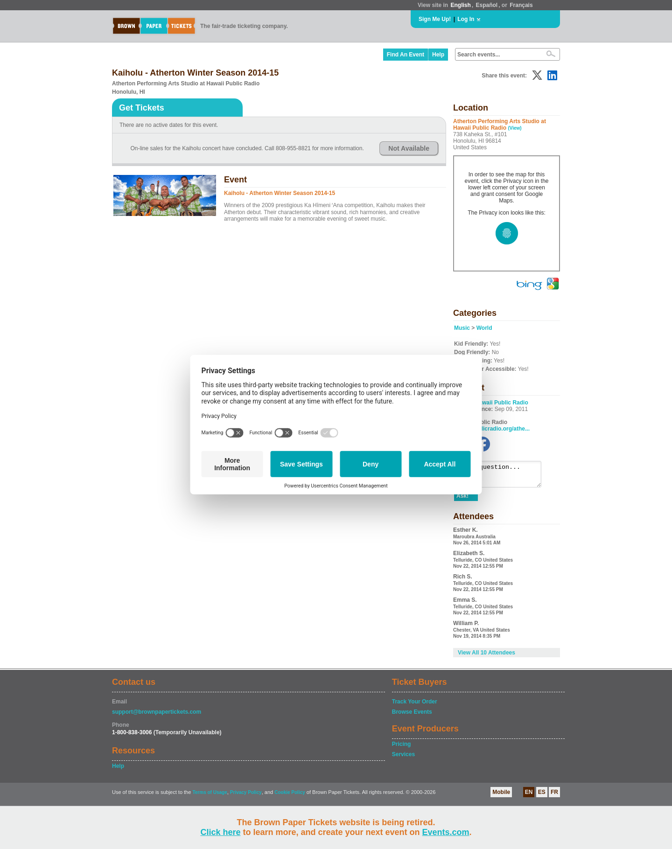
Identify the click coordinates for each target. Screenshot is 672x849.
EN (529, 796)
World (484, 328)
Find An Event (405, 54)
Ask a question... (502, 476)
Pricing (401, 748)
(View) (514, 128)
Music (462, 328)
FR (554, 796)
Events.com (445, 832)
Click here (220, 832)
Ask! (462, 500)
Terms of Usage (209, 796)
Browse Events (412, 716)
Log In (465, 19)
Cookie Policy (289, 796)
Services (403, 758)
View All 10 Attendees (486, 657)
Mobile (501, 796)
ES (542, 796)
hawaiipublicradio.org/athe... (492, 428)
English (460, 5)
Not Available (408, 148)
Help (438, 54)
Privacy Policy (246, 796)
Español (487, 5)
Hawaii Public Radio (501, 402)
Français (521, 5)
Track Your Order (414, 706)
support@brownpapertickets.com (156, 716)
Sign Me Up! (435, 19)
